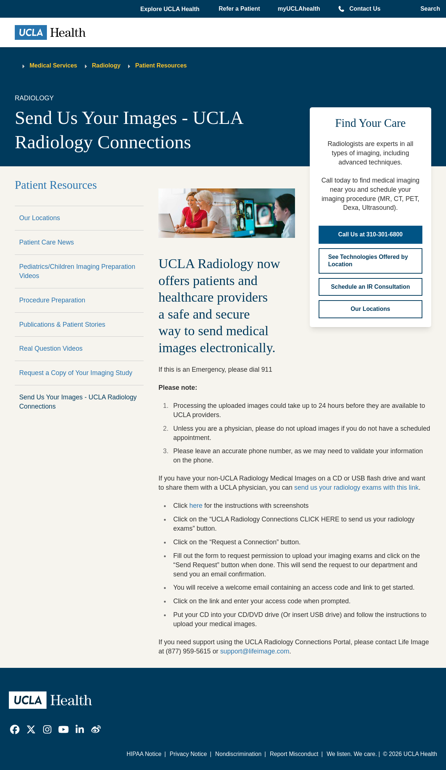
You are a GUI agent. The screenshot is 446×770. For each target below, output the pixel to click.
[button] (170, 9)
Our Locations (39, 218)
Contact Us (364, 9)
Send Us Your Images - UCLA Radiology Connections (78, 401)
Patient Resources (161, 65)
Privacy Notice (188, 754)
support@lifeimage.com (254, 651)
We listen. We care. (352, 754)
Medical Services (53, 65)
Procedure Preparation (52, 300)
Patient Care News (46, 242)
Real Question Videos (51, 348)
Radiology (106, 65)
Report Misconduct (294, 754)
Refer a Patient (239, 9)
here (196, 505)
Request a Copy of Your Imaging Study (75, 373)
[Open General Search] (428, 9)
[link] (15, 729)
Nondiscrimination (238, 754)
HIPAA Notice (144, 754)
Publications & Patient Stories (62, 324)
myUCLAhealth (299, 9)
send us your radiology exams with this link (356, 487)
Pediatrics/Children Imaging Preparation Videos (77, 271)
